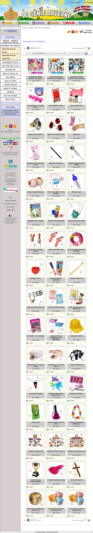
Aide (84, 23)
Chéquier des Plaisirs (76, 393)
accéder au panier (10, 114)
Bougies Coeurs (35, 278)
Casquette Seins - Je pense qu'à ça (35, 365)
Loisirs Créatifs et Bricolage (10, 84)
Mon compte (38, 23)
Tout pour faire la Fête (10, 66)
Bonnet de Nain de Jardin (77, 220)
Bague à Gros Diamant (35, 134)
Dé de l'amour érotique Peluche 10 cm (56, 509)
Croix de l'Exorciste (76, 480)
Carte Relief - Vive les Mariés (36, 336)
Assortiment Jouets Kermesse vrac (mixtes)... (77, 77)
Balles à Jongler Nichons (36, 192)
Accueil (7, 23)
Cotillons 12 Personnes (35, 451)
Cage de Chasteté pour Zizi (35, 307)
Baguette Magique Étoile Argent (76, 163)
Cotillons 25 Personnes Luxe (56, 451)
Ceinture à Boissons (76, 364)
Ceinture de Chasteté (35, 393)
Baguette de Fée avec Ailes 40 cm (35, 163)
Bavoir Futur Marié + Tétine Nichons (56, 192)
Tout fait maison (10, 95)
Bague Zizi (76, 134)
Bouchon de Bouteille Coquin (36, 250)
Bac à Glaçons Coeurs (56, 105)
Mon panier (23, 23)
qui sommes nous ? (10, 203)
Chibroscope (36, 422)
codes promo (10, 210)
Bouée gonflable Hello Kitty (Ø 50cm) (76, 250)
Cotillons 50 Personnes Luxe (76, 451)
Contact (53, 23)
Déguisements (10, 62)
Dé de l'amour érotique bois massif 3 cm (36, 509)
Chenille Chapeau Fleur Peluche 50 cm (56, 394)
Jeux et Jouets (10, 81)
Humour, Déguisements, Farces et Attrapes (10, 41)
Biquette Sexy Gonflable (35, 220)
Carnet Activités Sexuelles (56, 307)
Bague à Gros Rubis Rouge (56, 134)
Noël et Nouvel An (10, 73)
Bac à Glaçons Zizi (77, 105)
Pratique (10, 92)
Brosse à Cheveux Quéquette (56, 279)
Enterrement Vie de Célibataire (10, 45)
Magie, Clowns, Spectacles (10, 88)
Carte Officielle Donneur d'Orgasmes (76, 307)
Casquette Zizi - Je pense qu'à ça (56, 365)
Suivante (38, 48)
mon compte (88, 2)
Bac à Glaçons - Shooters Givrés (35, 106)
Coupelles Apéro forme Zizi (56, 480)
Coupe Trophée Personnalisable (35, 480)
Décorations (10, 69)
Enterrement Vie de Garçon (8, 50)
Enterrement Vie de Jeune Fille (8, 57)
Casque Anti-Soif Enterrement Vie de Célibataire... (56, 337)
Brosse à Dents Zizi (76, 278)
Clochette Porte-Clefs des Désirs (56, 423)
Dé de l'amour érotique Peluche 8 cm (76, 509)
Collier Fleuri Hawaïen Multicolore (77, 423)
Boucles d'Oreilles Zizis (56, 249)
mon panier (75, 2)
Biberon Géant (76, 192)
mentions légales (10, 200)
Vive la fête (10, 100)
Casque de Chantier (76, 336)
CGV (69, 23)
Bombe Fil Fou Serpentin (56, 220)
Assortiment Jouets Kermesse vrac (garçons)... (56, 77)
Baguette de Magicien (56, 163)
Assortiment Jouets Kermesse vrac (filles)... (35, 77)
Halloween (10, 77)
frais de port (10, 207)
